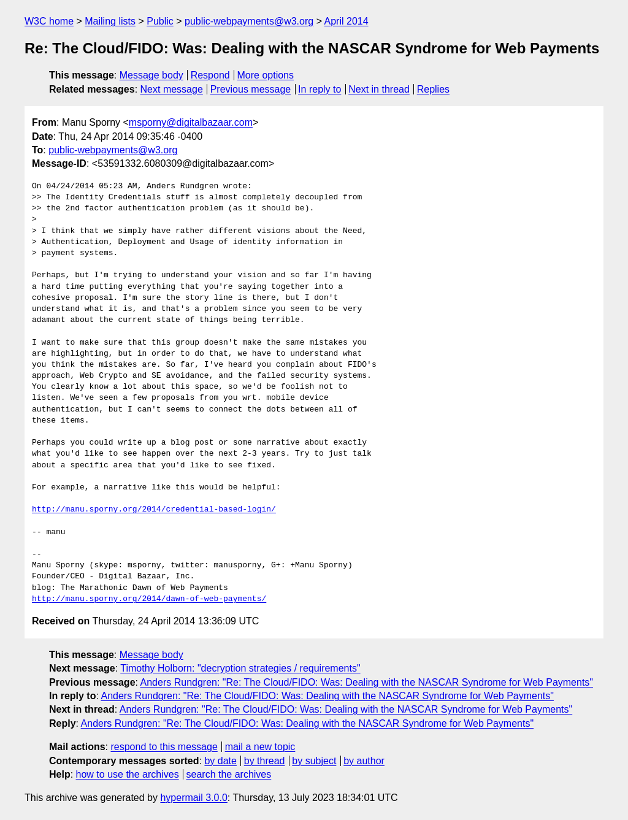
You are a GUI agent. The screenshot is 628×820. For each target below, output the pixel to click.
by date (220, 761)
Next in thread (379, 89)
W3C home (49, 21)
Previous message (250, 89)
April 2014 (346, 21)
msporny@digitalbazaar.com (191, 122)
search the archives (229, 774)
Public (160, 21)
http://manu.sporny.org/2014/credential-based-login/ (154, 509)
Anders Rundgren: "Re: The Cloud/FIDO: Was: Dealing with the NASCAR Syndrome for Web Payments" (366, 682)
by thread (264, 761)
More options (265, 75)
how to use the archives (127, 774)
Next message (171, 89)
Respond (210, 75)
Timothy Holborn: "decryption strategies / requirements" (240, 668)
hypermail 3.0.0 (193, 797)
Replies (433, 89)
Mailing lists (110, 21)
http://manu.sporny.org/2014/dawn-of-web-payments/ (149, 599)
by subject (314, 761)
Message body (151, 75)
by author (364, 761)
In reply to (319, 89)
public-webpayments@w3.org (249, 21)
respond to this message (163, 746)
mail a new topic (260, 746)
